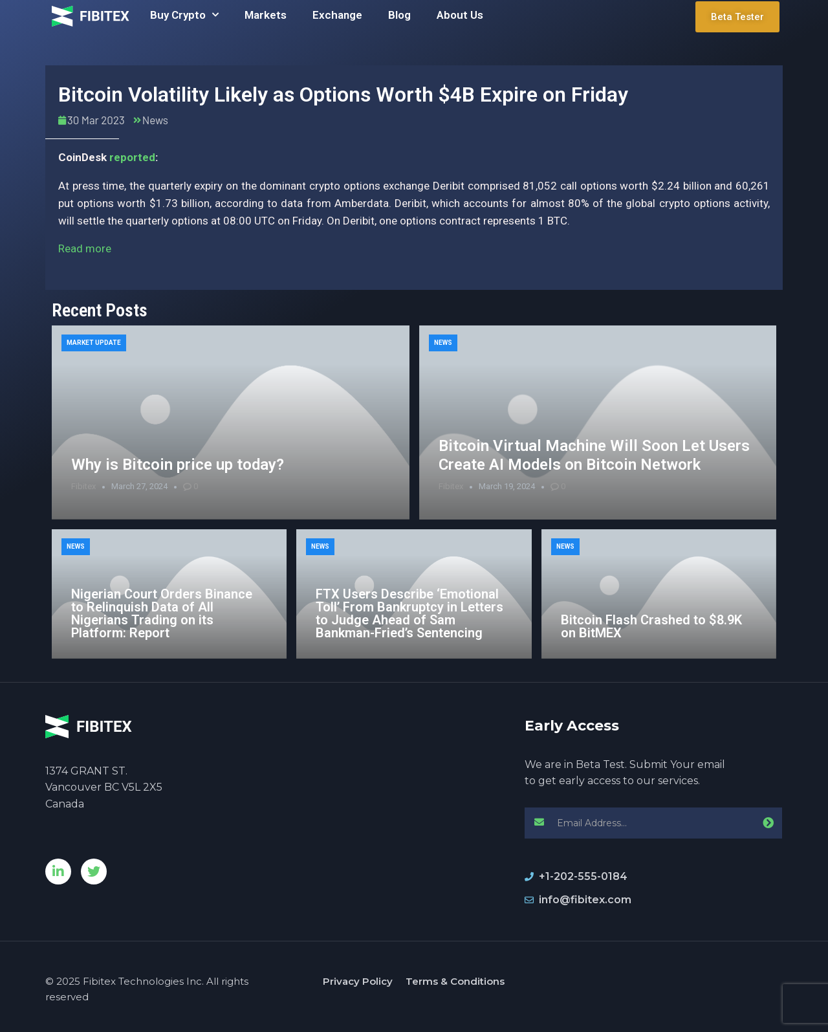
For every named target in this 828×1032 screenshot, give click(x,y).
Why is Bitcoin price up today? (177, 465)
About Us (460, 14)
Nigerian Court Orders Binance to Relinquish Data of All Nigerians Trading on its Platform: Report (161, 613)
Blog (399, 14)
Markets (266, 14)
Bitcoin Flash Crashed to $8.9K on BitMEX (651, 626)
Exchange (337, 14)
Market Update (94, 342)
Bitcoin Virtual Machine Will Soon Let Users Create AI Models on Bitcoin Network (594, 455)
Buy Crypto (184, 15)
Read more (84, 248)
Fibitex (83, 486)
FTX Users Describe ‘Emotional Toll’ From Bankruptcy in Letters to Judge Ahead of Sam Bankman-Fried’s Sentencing (409, 613)
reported (132, 157)
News (155, 119)
